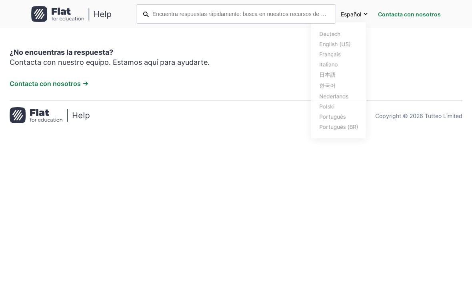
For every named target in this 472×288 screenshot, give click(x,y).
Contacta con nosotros (409, 14)
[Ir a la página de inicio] (50, 116)
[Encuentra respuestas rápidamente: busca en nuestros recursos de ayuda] (236, 14)
